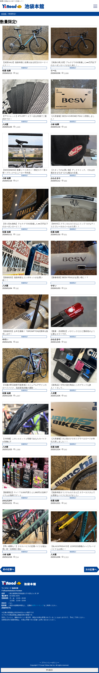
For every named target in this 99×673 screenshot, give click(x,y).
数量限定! (24, 68)
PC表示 (49, 670)
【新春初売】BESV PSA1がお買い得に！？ (69, 277)
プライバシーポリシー (50, 663)
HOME (4, 14)
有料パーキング (38, 605)
